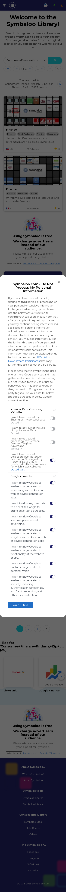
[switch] (52, 418)
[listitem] (33, 410)
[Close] (59, 282)
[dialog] (33, 446)
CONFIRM (20, 604)
